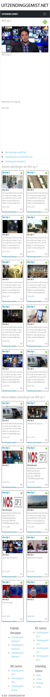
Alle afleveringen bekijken (9, 212)
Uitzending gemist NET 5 (17, 672)
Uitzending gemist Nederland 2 (17, 647)
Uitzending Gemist (10, 14)
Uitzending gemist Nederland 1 (17, 639)
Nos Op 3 (6, 172)
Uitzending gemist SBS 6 (17, 680)
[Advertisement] (24, 75)
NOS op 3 (6, 20)
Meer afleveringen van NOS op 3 (16, 152)
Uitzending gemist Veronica (17, 688)
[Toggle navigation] (44, 14)
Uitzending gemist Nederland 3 (15, 161)
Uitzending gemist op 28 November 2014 (18, 156)
